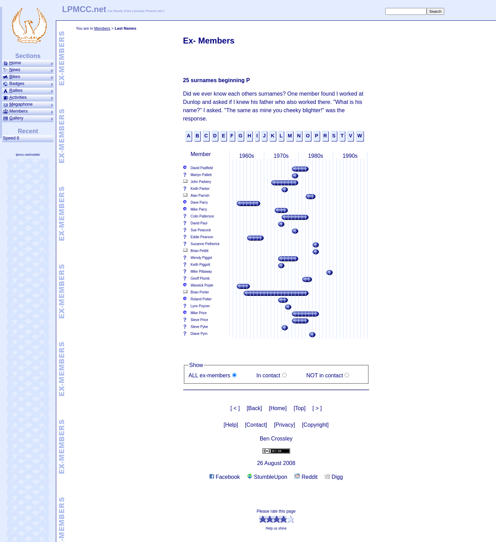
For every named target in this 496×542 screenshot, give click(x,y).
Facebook (224, 477)
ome (28, 63)
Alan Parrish (200, 195)
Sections (27, 55)
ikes (28, 76)
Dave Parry (199, 202)
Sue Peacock (201, 230)
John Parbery (201, 182)
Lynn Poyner (200, 306)
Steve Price (199, 320)
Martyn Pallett (201, 175)
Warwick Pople (202, 285)
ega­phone (28, 104)
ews (28, 69)
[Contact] (256, 425)
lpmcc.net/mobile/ (28, 154)
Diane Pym (199, 334)
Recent (28, 131)
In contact (268, 375)
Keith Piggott (200, 265)
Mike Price (199, 313)
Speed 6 (12, 138)
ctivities (28, 97)
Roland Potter (201, 299)
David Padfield (202, 168)
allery (28, 118)
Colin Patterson (202, 216)
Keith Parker (200, 189)
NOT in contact (324, 375)
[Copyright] (315, 425)
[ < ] (235, 408)
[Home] (278, 408)
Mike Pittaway (201, 271)
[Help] (231, 425)
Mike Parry (199, 209)
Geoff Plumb (200, 278)
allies (28, 90)
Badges (28, 83)
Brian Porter (200, 292)
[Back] (254, 408)
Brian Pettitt (200, 251)
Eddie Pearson (202, 237)
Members (102, 28)
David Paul (199, 223)
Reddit (306, 477)
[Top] (300, 408)
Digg (334, 477)
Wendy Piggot (201, 258)
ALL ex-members (209, 375)
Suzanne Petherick (205, 244)
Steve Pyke (199, 327)
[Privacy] (284, 425)
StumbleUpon (267, 477)
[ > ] (317, 408)
